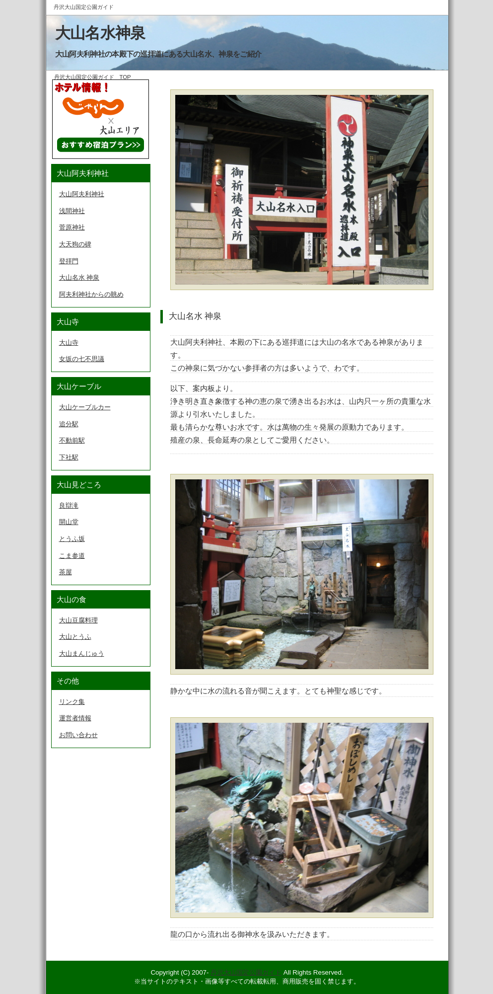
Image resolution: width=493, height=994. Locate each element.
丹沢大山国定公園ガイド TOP (92, 77)
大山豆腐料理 (78, 620)
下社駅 (68, 457)
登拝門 (68, 261)
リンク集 (72, 701)
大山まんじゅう (81, 653)
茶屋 (65, 572)
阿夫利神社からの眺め (91, 294)
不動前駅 (72, 440)
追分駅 (68, 424)
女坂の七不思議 (81, 359)
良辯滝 (68, 505)
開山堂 (68, 522)
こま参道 (72, 555)
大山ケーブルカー (85, 407)
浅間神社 (72, 211)
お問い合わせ (78, 735)
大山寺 (68, 342)
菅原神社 (72, 227)
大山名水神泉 (100, 33)
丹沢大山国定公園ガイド (246, 972)
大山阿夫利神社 (81, 194)
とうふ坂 (72, 538)
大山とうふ (75, 636)
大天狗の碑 (75, 244)
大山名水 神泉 (79, 277)
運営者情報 (75, 718)
